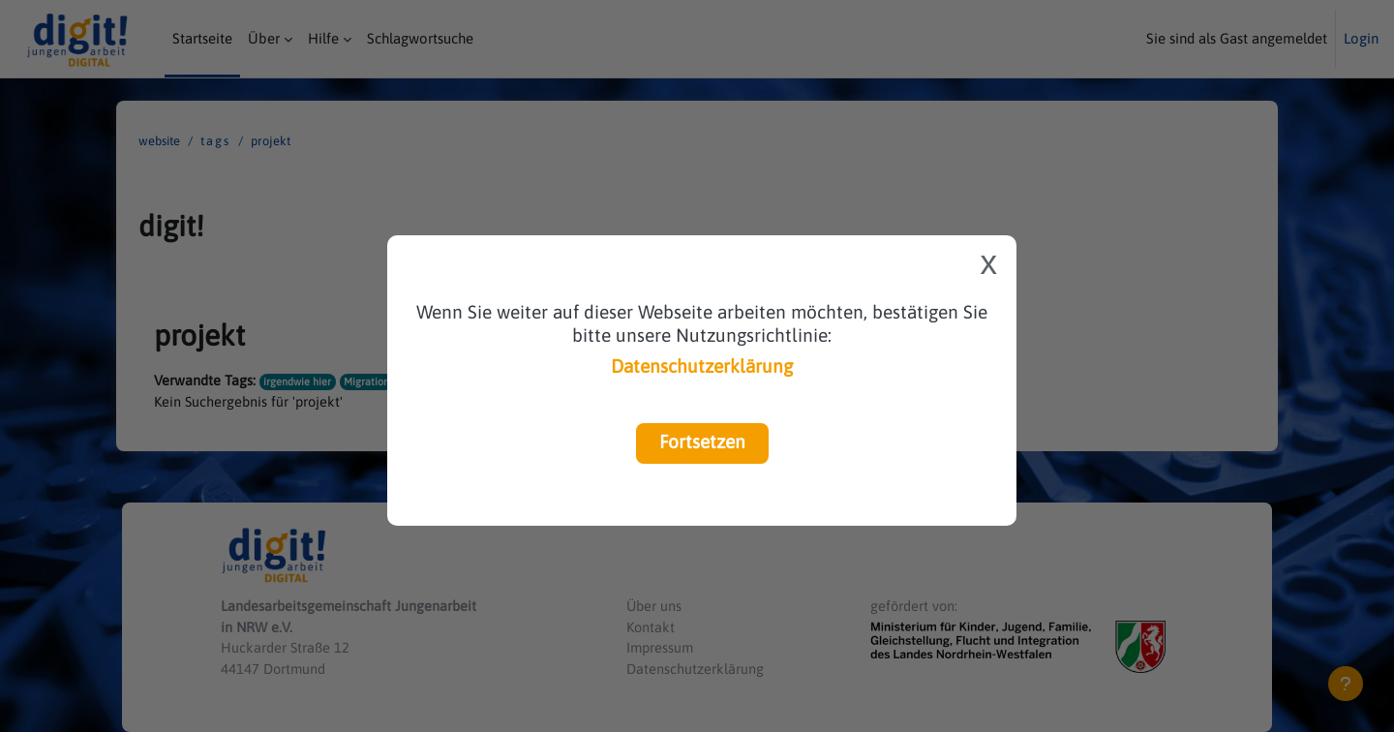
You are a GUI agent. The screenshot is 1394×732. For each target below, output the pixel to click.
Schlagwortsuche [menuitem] (420, 38)
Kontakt (651, 624)
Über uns (654, 603)
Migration (367, 381)
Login (1361, 38)
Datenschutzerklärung (702, 366)
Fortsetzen (702, 441)
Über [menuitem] (264, 38)
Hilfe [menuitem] (323, 38)
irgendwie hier (298, 381)
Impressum (661, 646)
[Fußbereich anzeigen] (1345, 683)
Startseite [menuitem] (202, 38)
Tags (215, 141)
